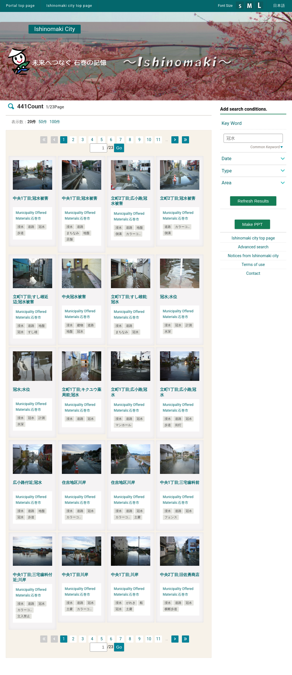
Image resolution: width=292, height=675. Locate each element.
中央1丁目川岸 (75, 574)
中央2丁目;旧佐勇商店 (179, 574)
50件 (42, 121)
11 (158, 139)
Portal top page (20, 5)
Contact (253, 273)
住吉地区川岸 (74, 482)
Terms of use (253, 264)
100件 (55, 121)
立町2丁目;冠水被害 (177, 198)
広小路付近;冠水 (27, 482)
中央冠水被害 (74, 296)
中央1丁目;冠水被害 (30, 198)
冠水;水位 (168, 296)
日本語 (279, 5)
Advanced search (253, 247)
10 (149, 139)
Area (227, 182)
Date (227, 158)
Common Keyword (265, 147)
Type (227, 171)
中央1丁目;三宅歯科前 (179, 482)
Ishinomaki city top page (69, 5)
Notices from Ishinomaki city (253, 255)
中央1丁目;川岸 (124, 574)
